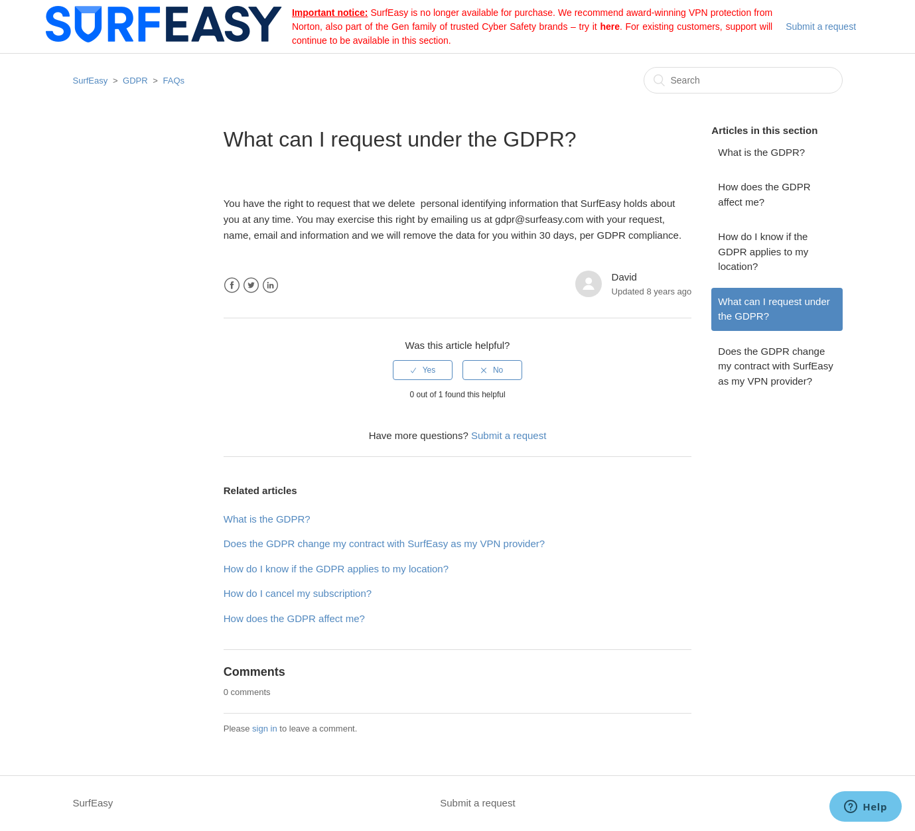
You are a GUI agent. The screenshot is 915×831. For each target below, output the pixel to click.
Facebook (232, 285)
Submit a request (821, 26)
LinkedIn (270, 285)
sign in (264, 729)
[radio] (423, 370)
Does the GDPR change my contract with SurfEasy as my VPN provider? (775, 366)
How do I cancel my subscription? (298, 593)
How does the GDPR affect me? (764, 194)
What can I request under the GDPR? (773, 309)
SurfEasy (90, 81)
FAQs (174, 81)
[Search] (743, 80)
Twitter (251, 285)
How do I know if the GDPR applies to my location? (763, 251)
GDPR (135, 81)
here (610, 26)
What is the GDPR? (761, 152)
